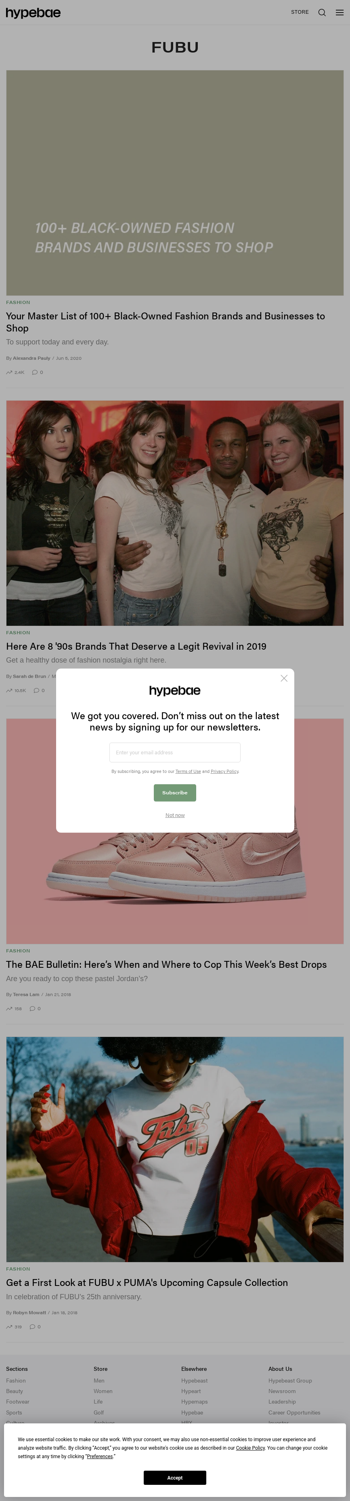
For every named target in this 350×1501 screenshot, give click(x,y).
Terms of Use (188, 771)
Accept (175, 1478)
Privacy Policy (224, 771)
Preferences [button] (100, 1456)
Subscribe (175, 792)
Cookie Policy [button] (250, 1448)
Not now (175, 815)
